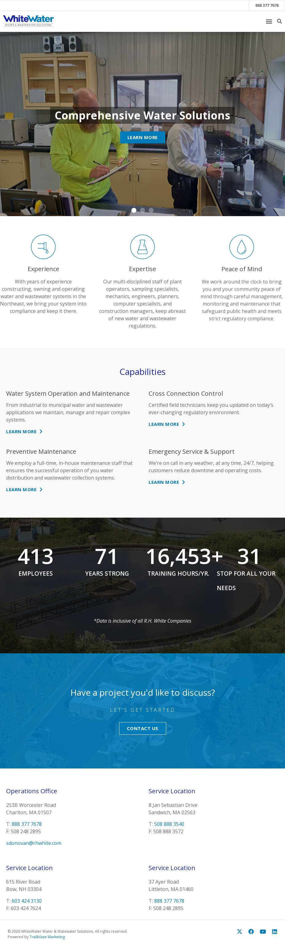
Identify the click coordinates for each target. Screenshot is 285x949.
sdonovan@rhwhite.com (33, 843)
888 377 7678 (267, 5)
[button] (269, 21)
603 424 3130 (27, 900)
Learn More (142, 137)
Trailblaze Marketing (47, 936)
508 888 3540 (169, 824)
